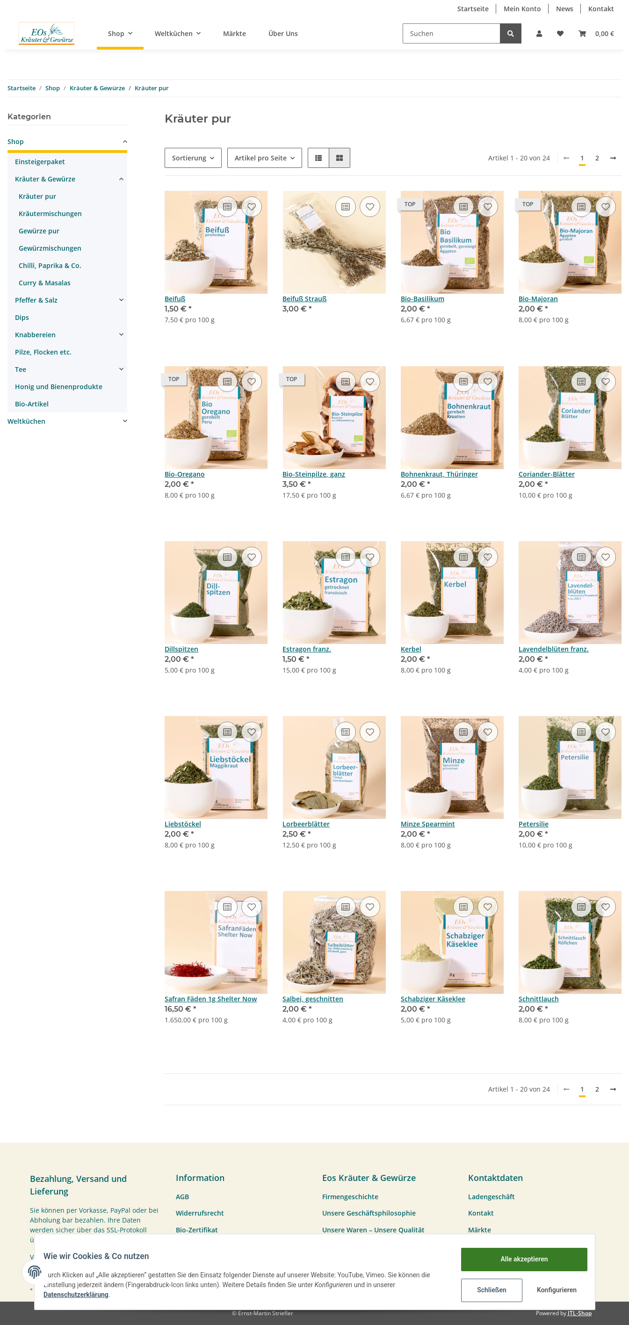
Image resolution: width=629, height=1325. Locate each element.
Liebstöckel (183, 823)
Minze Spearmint (428, 823)
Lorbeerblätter (306, 823)
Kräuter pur (37, 196)
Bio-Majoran (538, 298)
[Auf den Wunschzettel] (251, 206)
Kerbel (411, 648)
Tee (20, 369)
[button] (539, 33)
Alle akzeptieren (518, 1259)
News (564, 8)
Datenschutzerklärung (82, 1294)
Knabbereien (35, 334)
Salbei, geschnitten (312, 998)
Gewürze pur (39, 230)
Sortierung (189, 157)
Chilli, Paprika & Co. (50, 265)
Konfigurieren (552, 1290)
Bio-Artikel (32, 403)
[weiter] (613, 158)
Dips (22, 317)
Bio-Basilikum (422, 298)
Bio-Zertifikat (197, 1229)
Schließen (486, 1290)
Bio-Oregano (185, 474)
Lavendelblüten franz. (554, 648)
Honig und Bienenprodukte (58, 386)
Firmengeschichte (350, 1196)
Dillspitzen (181, 648)
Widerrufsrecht (200, 1213)
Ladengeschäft (491, 1196)
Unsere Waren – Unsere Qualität (373, 1229)
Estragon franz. (306, 648)
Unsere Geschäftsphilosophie (369, 1213)
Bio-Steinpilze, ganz (313, 474)
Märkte (234, 33)
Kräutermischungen (50, 213)
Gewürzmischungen (50, 248)
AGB (182, 1196)
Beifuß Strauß (304, 298)
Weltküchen (26, 421)
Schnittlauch (539, 998)
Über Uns (283, 33)
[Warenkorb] (596, 33)
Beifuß (175, 298)
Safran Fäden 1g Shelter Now (211, 998)
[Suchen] (451, 33)
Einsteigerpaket (40, 161)
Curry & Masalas (45, 282)
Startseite (473, 8)
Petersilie (534, 823)
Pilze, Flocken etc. (43, 352)
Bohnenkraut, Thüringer (439, 474)
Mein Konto (522, 8)
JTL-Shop (580, 1313)
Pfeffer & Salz (36, 300)
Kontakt (601, 8)
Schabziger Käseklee (433, 998)
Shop (15, 141)
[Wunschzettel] (560, 33)
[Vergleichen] (227, 206)
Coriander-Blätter (547, 474)
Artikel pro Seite (261, 157)
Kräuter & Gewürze (45, 178)
